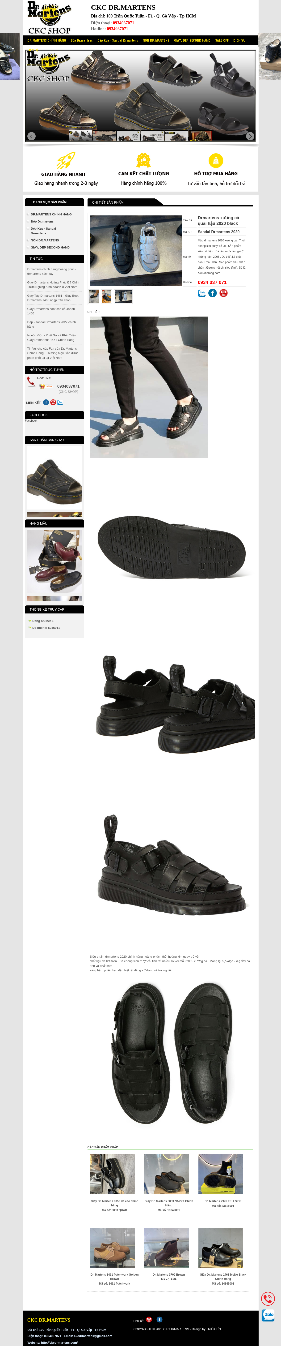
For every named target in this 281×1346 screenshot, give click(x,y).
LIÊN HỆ (32, 49)
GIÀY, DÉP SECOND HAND (192, 40)
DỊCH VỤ (239, 40)
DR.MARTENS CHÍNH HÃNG (46, 40)
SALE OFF (222, 40)
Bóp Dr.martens (82, 40)
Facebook (31, 420)
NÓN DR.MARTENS (156, 40)
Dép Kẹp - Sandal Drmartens (117, 40)
